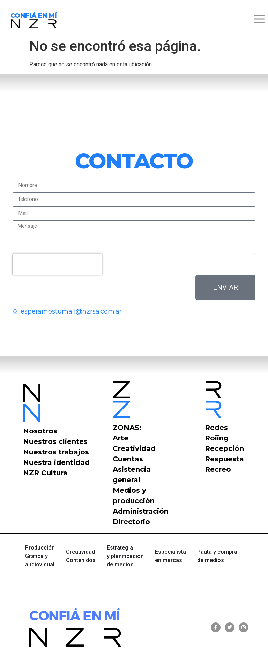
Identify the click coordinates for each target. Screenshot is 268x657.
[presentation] (57, 264)
